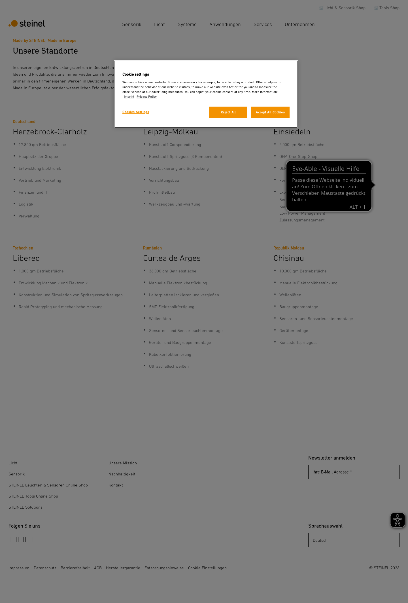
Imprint (129, 97)
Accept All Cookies (270, 112)
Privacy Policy (147, 97)
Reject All (228, 112)
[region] (206, 94)
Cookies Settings (135, 112)
